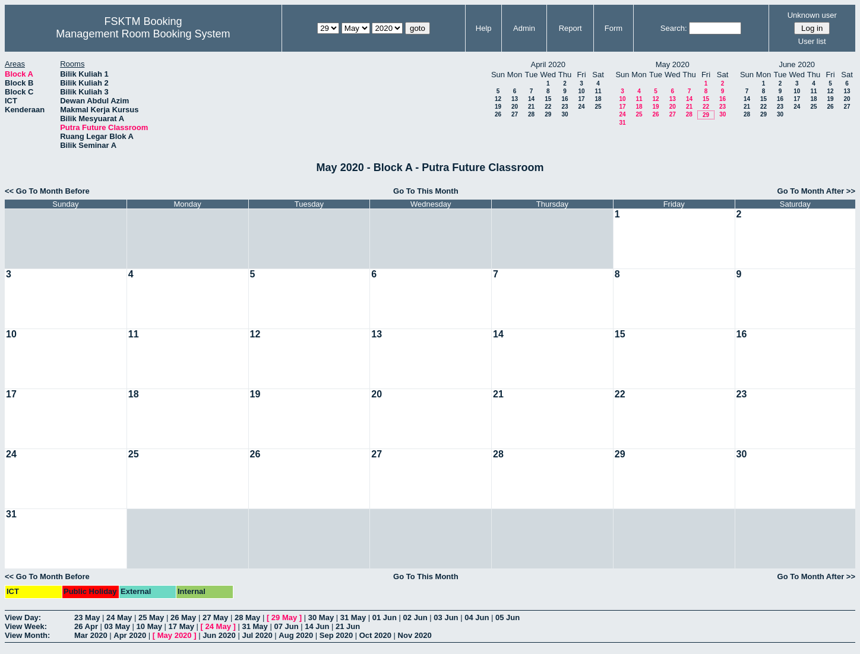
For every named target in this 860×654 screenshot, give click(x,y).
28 (531, 114)
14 (531, 99)
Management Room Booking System (143, 34)
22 (548, 106)
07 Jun (286, 626)
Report (570, 28)
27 (514, 114)
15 (548, 99)
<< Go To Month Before (47, 191)
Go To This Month (426, 191)
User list (812, 41)
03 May (117, 626)
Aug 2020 (296, 635)
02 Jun (415, 617)
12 (498, 99)
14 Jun (317, 626)
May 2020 (174, 635)
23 (564, 106)
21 (531, 106)
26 (498, 114)
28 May (247, 617)
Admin (524, 28)
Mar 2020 (91, 635)
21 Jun (348, 626)
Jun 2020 (219, 635)
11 (598, 91)
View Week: (26, 626)
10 (581, 91)
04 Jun (476, 617)
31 (622, 122)
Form (613, 28)
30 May (321, 617)
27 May (215, 617)
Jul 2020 (257, 635)
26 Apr (86, 626)
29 (548, 114)
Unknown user (812, 15)
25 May (151, 617)
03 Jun (446, 617)
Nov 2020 (415, 635)
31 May (353, 617)
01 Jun (384, 617)
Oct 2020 (375, 635)
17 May (181, 626)
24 (581, 106)
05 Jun (507, 617)
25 (598, 106)
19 (498, 106)
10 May (149, 626)
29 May (284, 617)
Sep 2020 (336, 635)
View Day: (23, 617)
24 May (119, 617)
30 (564, 114)
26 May (183, 617)
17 (581, 99)
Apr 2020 (129, 635)
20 (514, 106)
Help (484, 28)
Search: (673, 28)
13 (514, 99)
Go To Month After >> (816, 191)
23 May (87, 617)
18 (598, 99)
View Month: (27, 635)
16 (564, 99)
